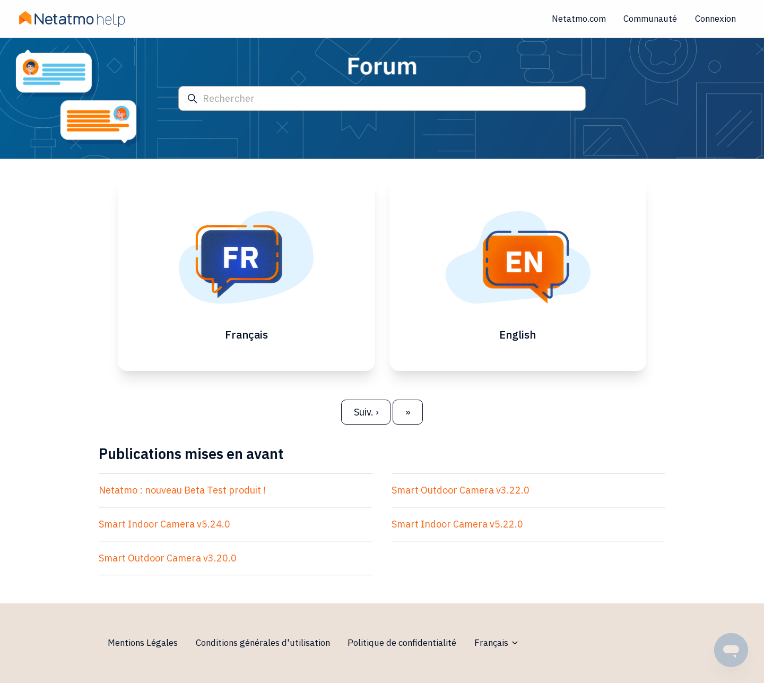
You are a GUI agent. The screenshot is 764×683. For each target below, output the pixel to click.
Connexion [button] (715, 18)
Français (496, 643)
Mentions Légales (143, 643)
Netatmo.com (579, 18)
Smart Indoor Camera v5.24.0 (164, 524)
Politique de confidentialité (402, 643)
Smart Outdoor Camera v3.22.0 (460, 490)
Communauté (650, 18)
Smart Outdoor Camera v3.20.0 (168, 558)
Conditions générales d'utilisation (263, 643)
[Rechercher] (382, 98)
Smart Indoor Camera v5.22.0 (457, 524)
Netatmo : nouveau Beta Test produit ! (182, 490)
